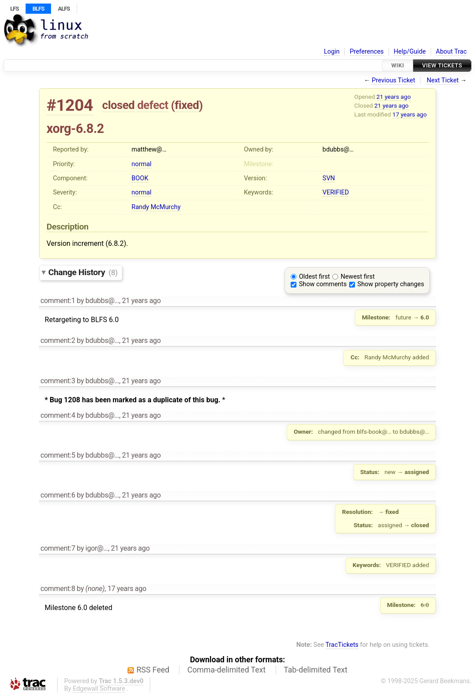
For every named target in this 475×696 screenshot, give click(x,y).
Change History (82, 272)
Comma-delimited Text (226, 669)
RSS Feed (152, 669)
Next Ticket (443, 80)
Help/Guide (410, 51)
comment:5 (57, 455)
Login (332, 51)
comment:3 (57, 381)
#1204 (70, 105)
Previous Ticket (393, 80)
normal (142, 164)
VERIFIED (336, 192)
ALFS (64, 8)
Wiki (397, 65)
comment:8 (57, 588)
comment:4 (57, 415)
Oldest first (314, 276)
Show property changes (391, 284)
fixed (187, 105)
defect (152, 105)
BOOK (140, 178)
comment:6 (57, 495)
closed (118, 105)
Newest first (358, 276)
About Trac (451, 51)
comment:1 (57, 300)
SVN (329, 178)
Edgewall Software (99, 688)
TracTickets (341, 645)
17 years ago (410, 114)
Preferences (367, 51)
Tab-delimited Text (315, 669)
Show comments (323, 284)
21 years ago (394, 96)
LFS (14, 8)
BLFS (38, 8)
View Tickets (442, 65)
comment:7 (57, 548)
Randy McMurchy (156, 207)
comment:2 (57, 340)
